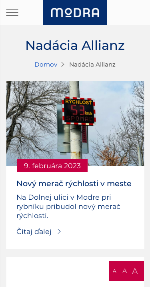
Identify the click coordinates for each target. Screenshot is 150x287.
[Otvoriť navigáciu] (12, 12)
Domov (45, 64)
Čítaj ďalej (34, 231)
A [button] (114, 271)
